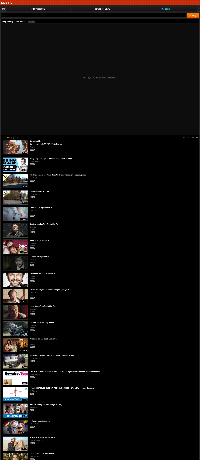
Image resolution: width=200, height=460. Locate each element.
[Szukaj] (93, 15)
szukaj (193, 15)
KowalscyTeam (12, 138)
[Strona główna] (6, 2)
